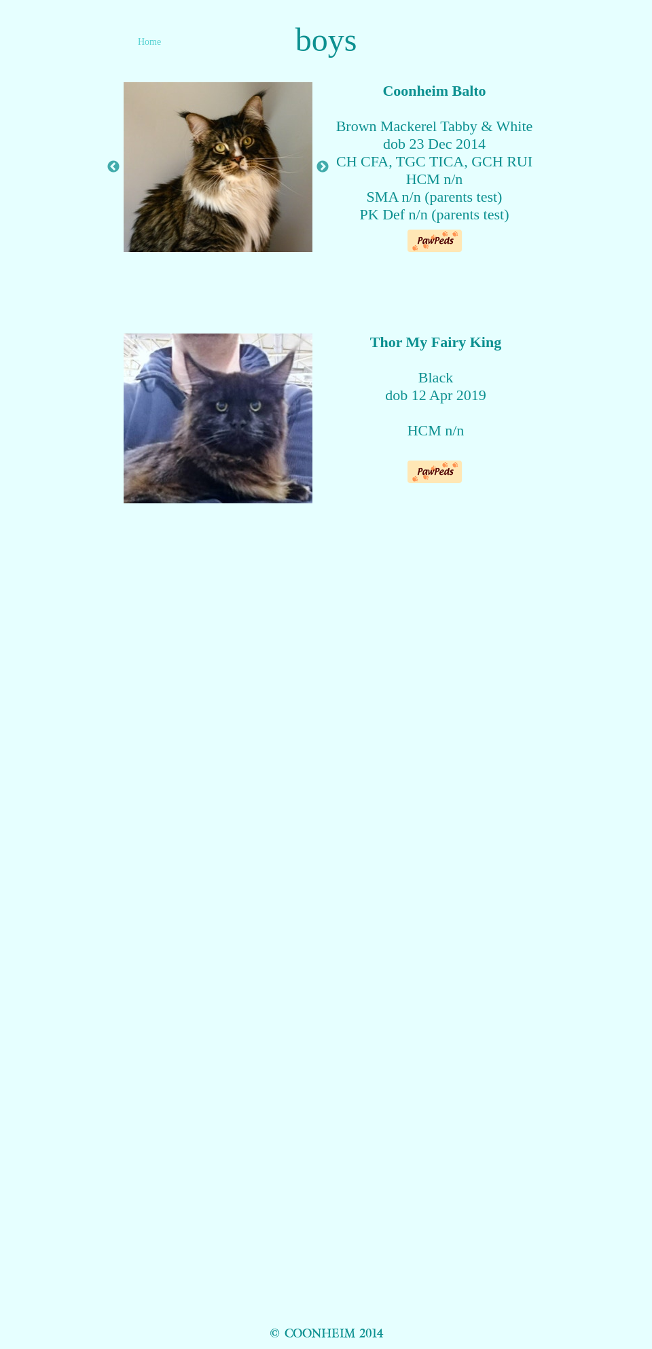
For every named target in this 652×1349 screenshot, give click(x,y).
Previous (113, 167)
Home (149, 42)
